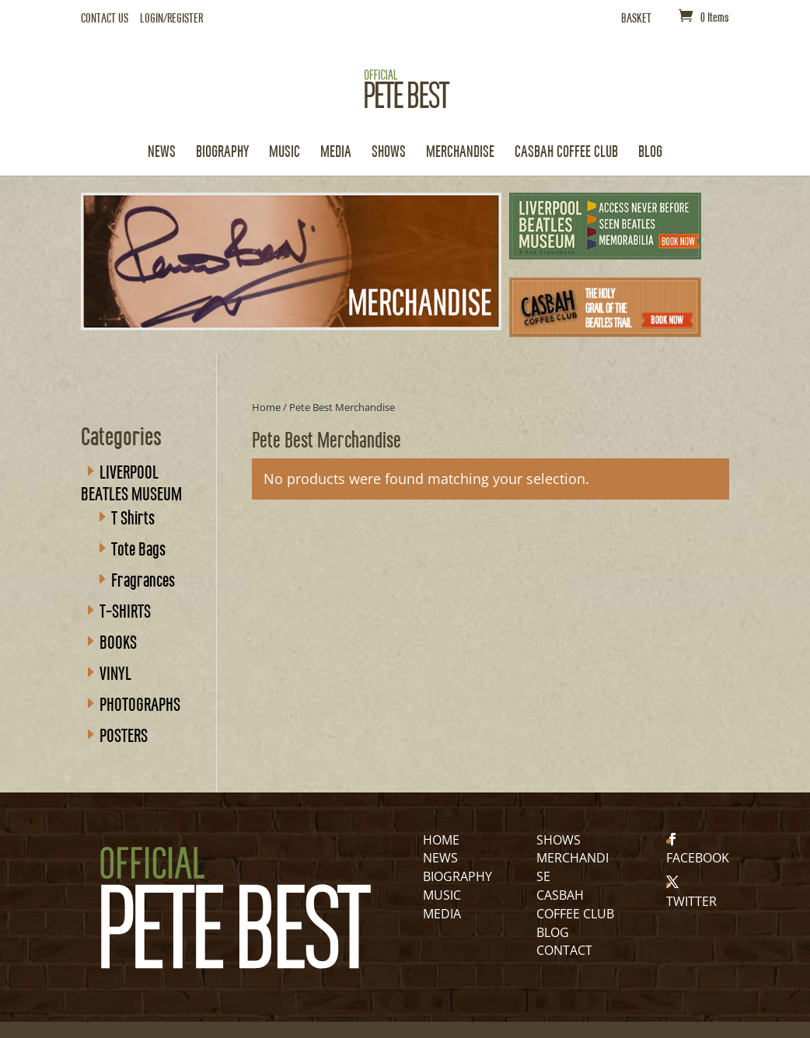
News (162, 152)
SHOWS (558, 839)
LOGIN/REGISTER (171, 18)
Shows (389, 152)
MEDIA (442, 913)
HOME (441, 839)
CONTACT (564, 950)
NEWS (440, 857)
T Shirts (133, 516)
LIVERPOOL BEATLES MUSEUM (131, 481)
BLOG (552, 932)
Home (266, 407)
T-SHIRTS (125, 610)
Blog (650, 152)
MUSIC (442, 895)
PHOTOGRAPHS (140, 703)
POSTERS (124, 734)
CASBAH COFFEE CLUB (566, 152)
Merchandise (460, 152)
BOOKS (118, 641)
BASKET (636, 18)
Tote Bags (138, 547)
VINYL (115, 672)
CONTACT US (104, 18)
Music (284, 152)
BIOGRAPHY (457, 876)
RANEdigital (326, 1016)
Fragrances (143, 578)
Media (335, 152)
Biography (222, 152)
